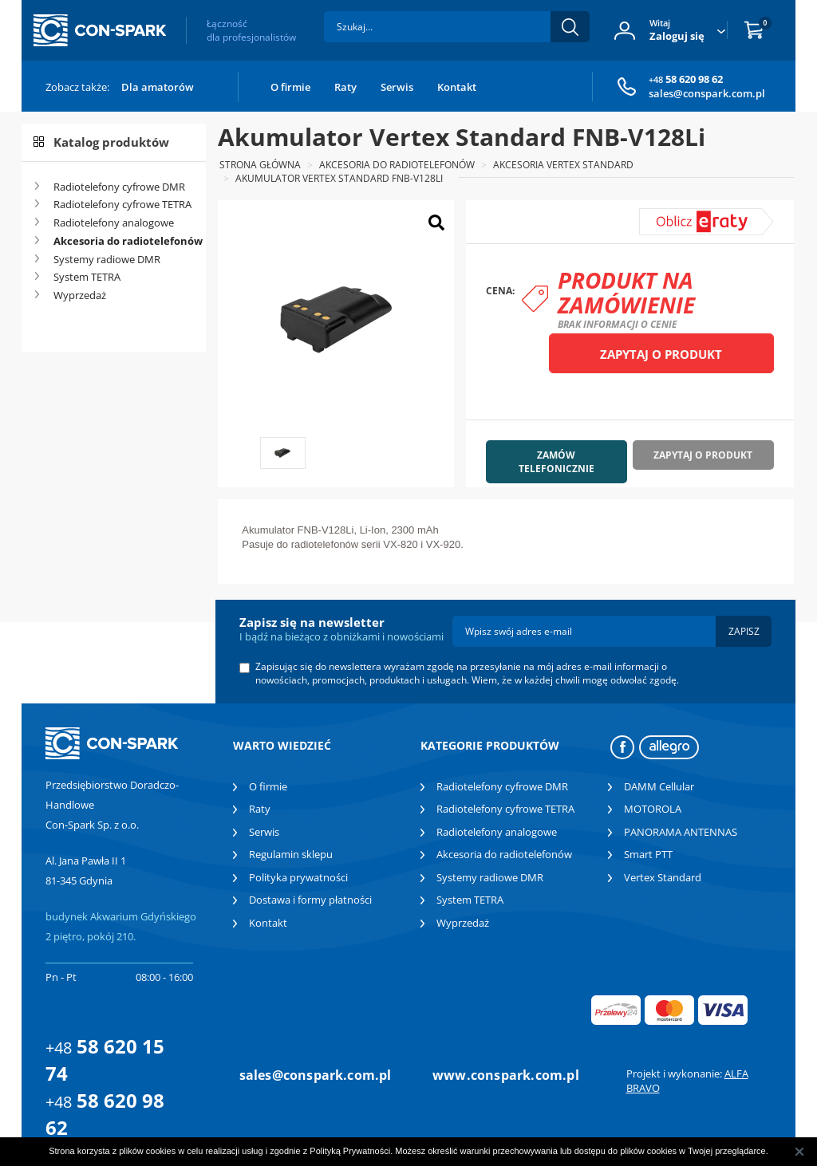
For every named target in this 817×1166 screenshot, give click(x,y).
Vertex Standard (662, 877)
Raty (345, 87)
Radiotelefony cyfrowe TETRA (122, 204)
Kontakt (456, 87)
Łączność (251, 30)
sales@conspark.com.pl (707, 93)
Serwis (397, 87)
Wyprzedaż (79, 295)
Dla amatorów (157, 87)
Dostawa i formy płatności (310, 899)
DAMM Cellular (659, 786)
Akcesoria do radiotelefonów (123, 241)
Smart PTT (648, 854)
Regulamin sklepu (291, 854)
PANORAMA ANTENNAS (680, 832)
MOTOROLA (652, 809)
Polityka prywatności (298, 877)
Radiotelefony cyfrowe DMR (119, 186)
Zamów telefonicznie (556, 461)
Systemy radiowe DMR (106, 259)
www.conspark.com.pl (505, 1075)
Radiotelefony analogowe (113, 222)
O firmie (290, 87)
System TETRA (86, 277)
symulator (675, 215)
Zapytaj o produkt (661, 354)
